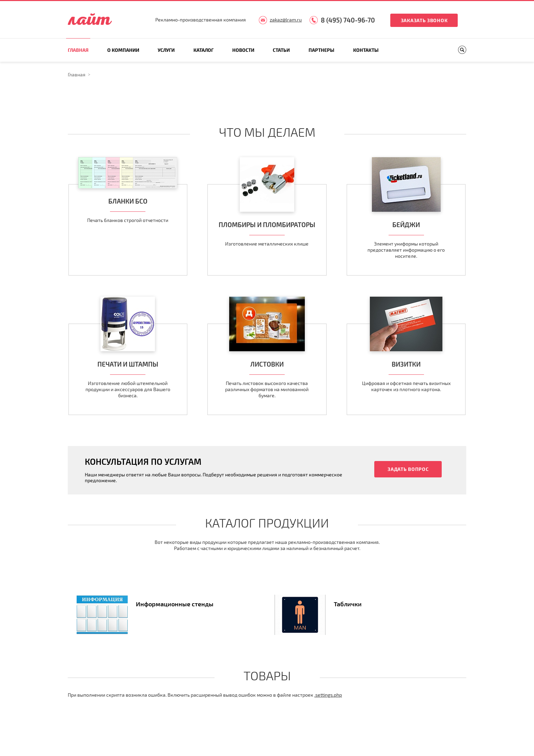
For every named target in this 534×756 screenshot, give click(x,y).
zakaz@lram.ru (286, 20)
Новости (243, 50)
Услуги (166, 50)
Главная (78, 50)
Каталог (203, 50)
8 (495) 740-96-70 (348, 20)
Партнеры (321, 50)
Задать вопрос (408, 469)
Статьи (281, 50)
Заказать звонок (424, 20)
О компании (123, 50)
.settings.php (328, 695)
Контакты (366, 50)
